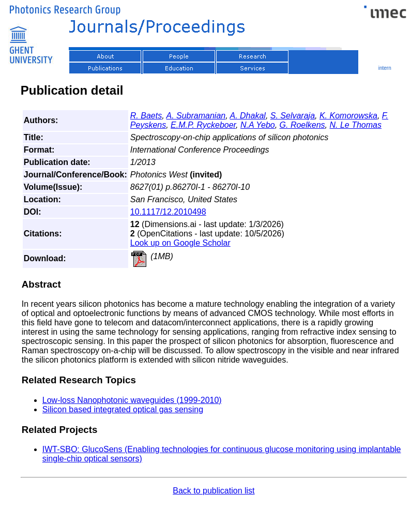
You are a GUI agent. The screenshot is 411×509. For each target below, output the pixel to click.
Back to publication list (213, 490)
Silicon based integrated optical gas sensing (122, 409)
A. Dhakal (248, 115)
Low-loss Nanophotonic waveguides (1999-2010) (132, 400)
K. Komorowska (348, 115)
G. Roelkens (302, 125)
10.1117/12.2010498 (168, 211)
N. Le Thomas (356, 125)
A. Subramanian (195, 115)
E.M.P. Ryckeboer (203, 125)
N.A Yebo (257, 125)
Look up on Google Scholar (180, 242)
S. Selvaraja (292, 115)
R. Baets (146, 115)
